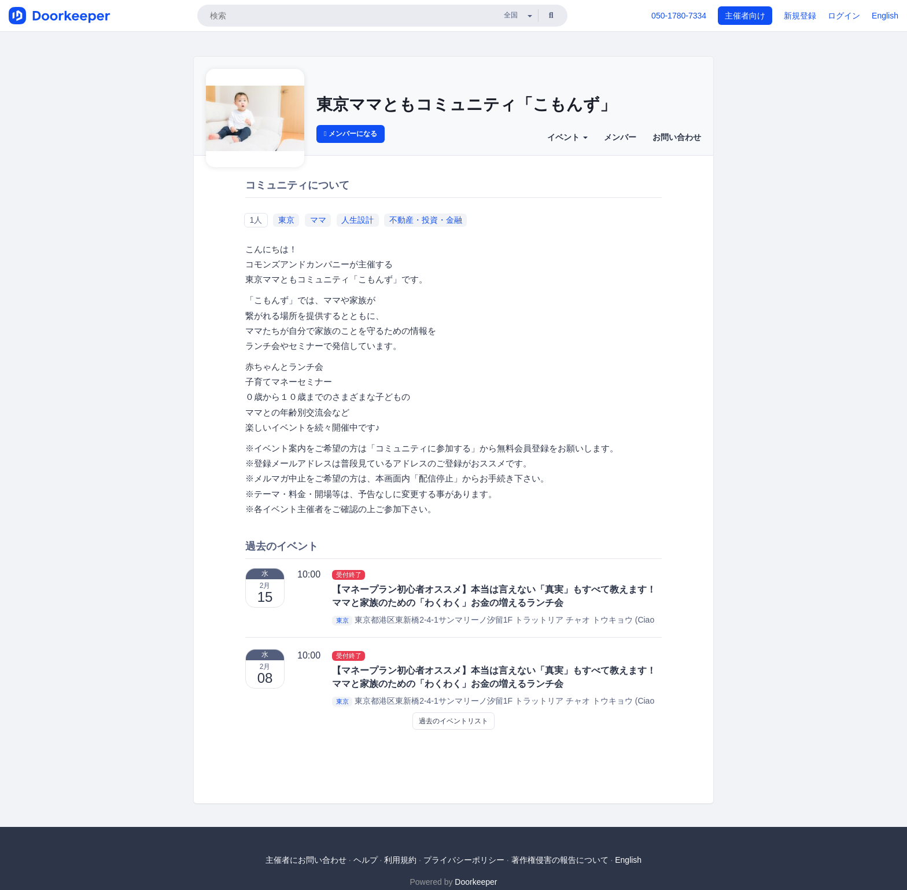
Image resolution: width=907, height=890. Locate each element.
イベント (567, 137)
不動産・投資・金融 (425, 220)
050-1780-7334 (678, 15)
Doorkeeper (476, 882)
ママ (318, 220)
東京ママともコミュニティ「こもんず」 (466, 104)
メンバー (620, 137)
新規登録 (800, 15)
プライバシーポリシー (463, 860)
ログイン (844, 15)
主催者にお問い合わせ (306, 860)
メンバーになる (350, 134)
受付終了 (349, 574)
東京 (286, 220)
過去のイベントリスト (453, 721)
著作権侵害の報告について (560, 860)
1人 (255, 220)
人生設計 (357, 220)
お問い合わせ (676, 137)
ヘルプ (365, 860)
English (885, 15)
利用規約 (400, 860)
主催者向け (745, 15)
